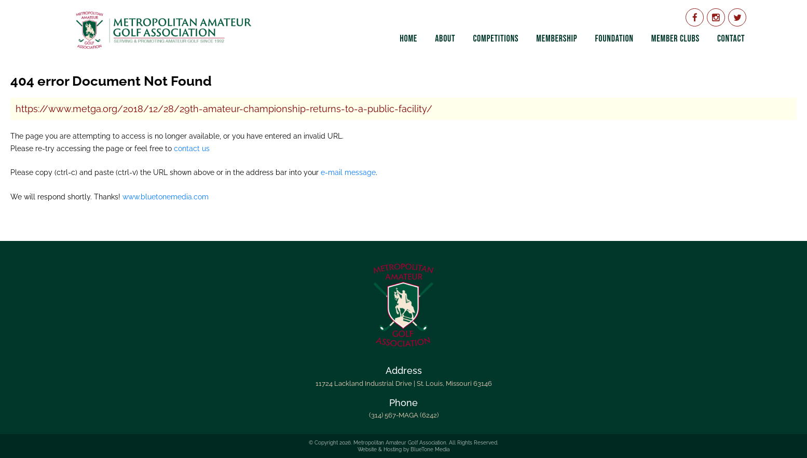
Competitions (495, 38)
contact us (192, 148)
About (445, 38)
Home (408, 38)
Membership (556, 38)
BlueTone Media (430, 449)
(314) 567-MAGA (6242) (404, 415)
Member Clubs (675, 38)
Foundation (614, 38)
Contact (731, 38)
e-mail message (348, 172)
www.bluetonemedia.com (165, 197)
